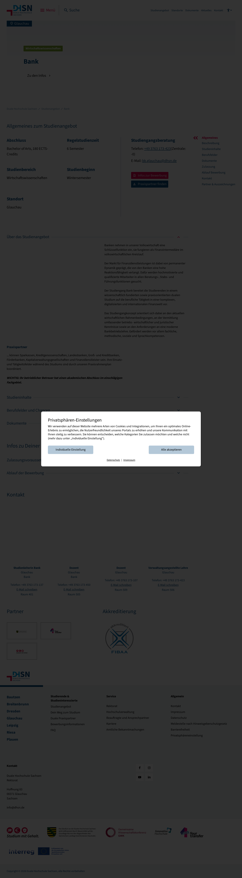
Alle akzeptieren (171, 450)
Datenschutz (113, 460)
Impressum (129, 460)
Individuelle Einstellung (71, 450)
